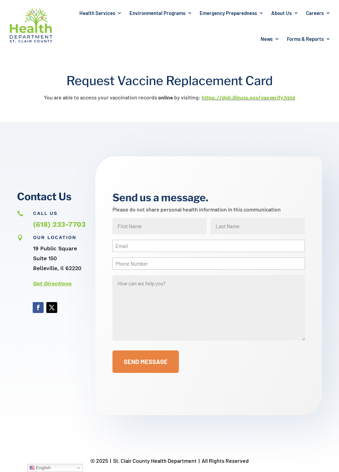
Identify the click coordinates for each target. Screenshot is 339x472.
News (267, 39)
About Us (281, 13)
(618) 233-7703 (59, 224)
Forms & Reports (305, 39)
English (40, 468)
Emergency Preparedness (228, 13)
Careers (315, 13)
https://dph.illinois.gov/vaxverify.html (248, 97)
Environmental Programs (157, 13)
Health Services (97, 13)
